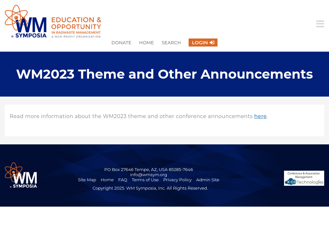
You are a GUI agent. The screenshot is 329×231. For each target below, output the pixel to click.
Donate (121, 43)
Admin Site (207, 179)
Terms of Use (145, 179)
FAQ (122, 179)
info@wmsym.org (148, 174)
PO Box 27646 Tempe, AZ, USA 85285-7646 (148, 169)
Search (171, 43)
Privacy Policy (177, 179)
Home (146, 43)
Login (200, 42)
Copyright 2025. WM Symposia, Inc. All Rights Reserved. (150, 188)
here (260, 116)
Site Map (87, 179)
